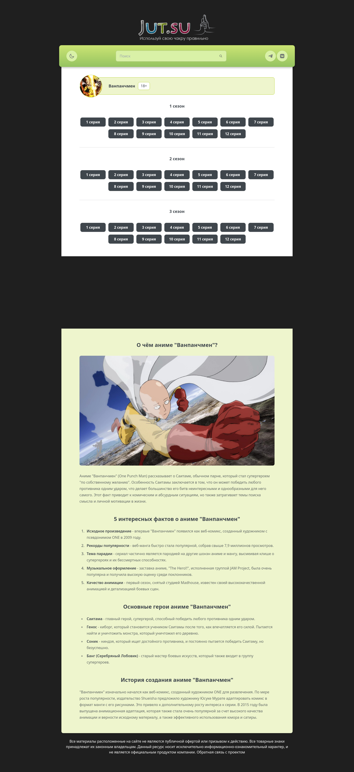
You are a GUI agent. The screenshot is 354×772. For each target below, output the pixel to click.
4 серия (177, 122)
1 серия (93, 122)
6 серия (233, 122)
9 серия (149, 133)
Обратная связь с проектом (221, 752)
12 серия (233, 133)
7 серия (261, 122)
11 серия (205, 133)
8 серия (121, 133)
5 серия (205, 122)
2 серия (121, 122)
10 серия (177, 133)
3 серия (149, 122)
